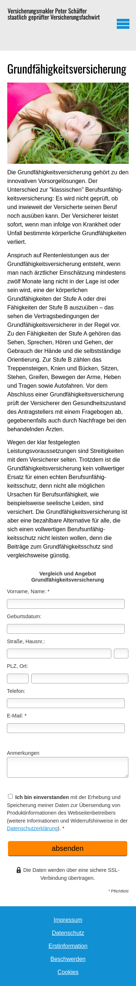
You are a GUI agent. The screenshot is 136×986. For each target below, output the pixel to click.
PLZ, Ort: (17, 666)
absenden (68, 848)
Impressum (68, 920)
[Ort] (79, 678)
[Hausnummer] (121, 653)
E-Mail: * (16, 716)
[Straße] (59, 653)
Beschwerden (68, 959)
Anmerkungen (23, 753)
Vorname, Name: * (28, 591)
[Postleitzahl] (18, 678)
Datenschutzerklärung (32, 828)
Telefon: (16, 691)
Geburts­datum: (24, 616)
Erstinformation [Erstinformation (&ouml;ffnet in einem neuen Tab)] (68, 946)
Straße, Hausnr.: (26, 641)
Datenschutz (68, 933)
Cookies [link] (68, 972)
